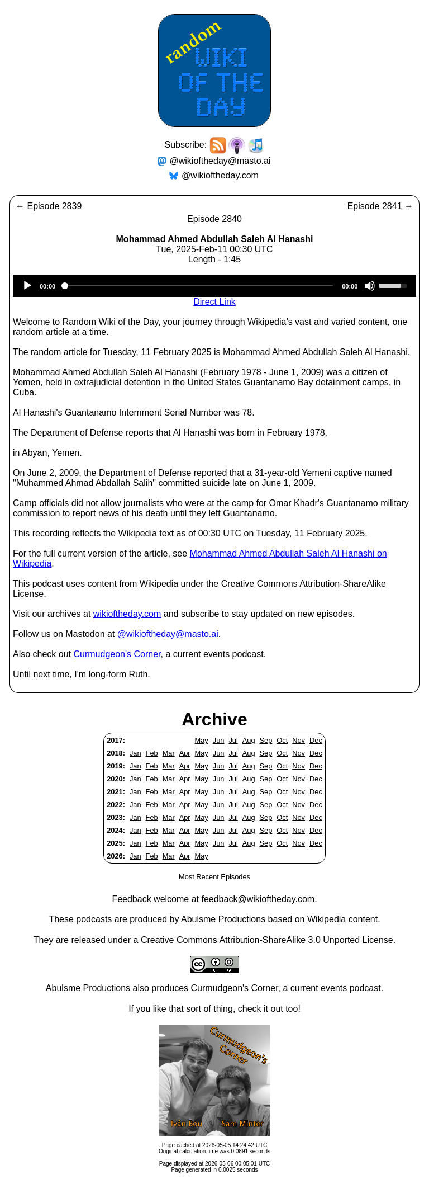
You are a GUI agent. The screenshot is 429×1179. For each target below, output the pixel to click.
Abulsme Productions (223, 919)
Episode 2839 (54, 206)
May (201, 740)
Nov (298, 740)
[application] (214, 286)
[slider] (198, 285)
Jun (219, 740)
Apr (184, 753)
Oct (282, 740)
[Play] (27, 285)
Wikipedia (326, 919)
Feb (152, 753)
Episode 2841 (374, 206)
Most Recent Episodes (214, 877)
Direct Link (214, 301)
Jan (135, 753)
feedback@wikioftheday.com (257, 899)
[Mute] (369, 285)
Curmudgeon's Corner (117, 654)
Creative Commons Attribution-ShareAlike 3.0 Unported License (267, 940)
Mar (169, 753)
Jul (232, 740)
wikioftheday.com (127, 614)
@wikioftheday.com (220, 175)
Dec (315, 740)
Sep (266, 740)
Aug (248, 740)
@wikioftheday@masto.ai (220, 161)
